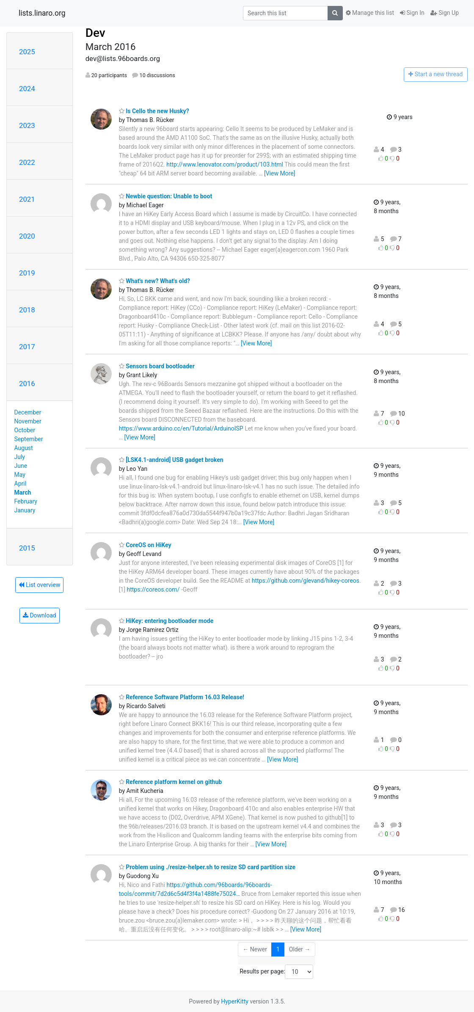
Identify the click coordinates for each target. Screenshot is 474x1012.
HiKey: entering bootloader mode (166, 620)
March (22, 492)
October (24, 430)
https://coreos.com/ (153, 589)
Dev (95, 33)
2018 (27, 310)
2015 (27, 548)
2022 (27, 162)
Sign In (412, 12)
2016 (27, 383)
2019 (27, 273)
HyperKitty (234, 1001)
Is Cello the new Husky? (154, 111)
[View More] (279, 173)
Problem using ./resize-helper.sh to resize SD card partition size (207, 867)
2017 (27, 346)
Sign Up (444, 12)
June (21, 465)
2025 (27, 51)
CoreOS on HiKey (145, 545)
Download (39, 615)
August (23, 448)
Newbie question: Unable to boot (165, 196)
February (25, 501)
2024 (27, 88)
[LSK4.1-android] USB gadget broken (171, 459)
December (27, 412)
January (25, 510)
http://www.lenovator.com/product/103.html (224, 164)
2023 (27, 125)
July (19, 456)
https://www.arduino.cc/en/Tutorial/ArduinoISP (181, 428)
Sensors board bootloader (157, 366)
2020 (27, 236)
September (28, 439)
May (19, 474)
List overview (39, 584)
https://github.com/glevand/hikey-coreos (305, 580)
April (20, 483)
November (27, 421)
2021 (27, 199)
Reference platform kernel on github (170, 781)
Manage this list (370, 12)
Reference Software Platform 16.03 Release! (181, 697)
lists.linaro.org (42, 13)
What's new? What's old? (154, 281)
